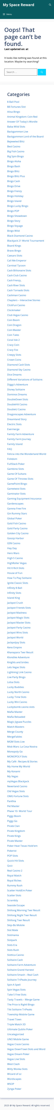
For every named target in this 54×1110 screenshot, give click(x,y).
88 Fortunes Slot (16, 106)
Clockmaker (14, 310)
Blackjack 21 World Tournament (25, 240)
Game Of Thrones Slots (20, 478)
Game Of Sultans (16, 473)
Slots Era (12, 945)
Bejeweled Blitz (15, 141)
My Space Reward (18, 4)
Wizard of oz (14, 1074)
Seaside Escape (16, 905)
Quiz (10, 865)
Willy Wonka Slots (17, 1069)
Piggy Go (12, 821)
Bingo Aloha (14, 161)
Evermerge (13, 429)
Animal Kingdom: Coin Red (22, 116)
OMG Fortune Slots (18, 796)
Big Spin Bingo (15, 156)
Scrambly (12, 900)
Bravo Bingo (14, 250)
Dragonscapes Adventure (21, 414)
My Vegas (12, 776)
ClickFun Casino (16, 305)
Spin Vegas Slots (16, 989)
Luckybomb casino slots (21, 707)
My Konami (13, 771)
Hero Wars (13, 553)
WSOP (10, 1083)
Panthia (11, 801)
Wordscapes (14, 1079)
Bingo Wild (13, 230)
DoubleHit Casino (17, 404)
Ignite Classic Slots (17, 583)
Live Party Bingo (16, 677)
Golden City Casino (18, 533)
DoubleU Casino (16, 409)
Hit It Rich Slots (15, 568)
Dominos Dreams (17, 394)
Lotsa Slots (13, 682)
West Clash (13, 1064)
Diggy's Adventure (17, 384)
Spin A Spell (14, 984)
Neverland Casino (17, 786)
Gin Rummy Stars (17, 513)
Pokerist (11, 850)
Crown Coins (14, 359)
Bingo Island (14, 201)
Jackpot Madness (17, 612)
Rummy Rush (14, 885)
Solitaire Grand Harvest (20, 969)
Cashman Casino (16, 295)
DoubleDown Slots (17, 399)
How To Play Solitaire (19, 578)
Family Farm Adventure (20, 434)
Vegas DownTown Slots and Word (26, 1049)
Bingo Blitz (13, 171)
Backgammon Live (17, 131)
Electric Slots (14, 424)
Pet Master (13, 806)
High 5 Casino (15, 558)
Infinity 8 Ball (14, 588)
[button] (50, 4)
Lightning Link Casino (19, 672)
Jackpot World (15, 637)
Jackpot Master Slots (18, 622)
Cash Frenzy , (14, 280)
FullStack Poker (16, 464)
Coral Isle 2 (13, 340)
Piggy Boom (14, 816)
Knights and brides (18, 662)
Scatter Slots (14, 895)
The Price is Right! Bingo (20, 1004)
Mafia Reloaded (16, 716)
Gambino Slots (15, 468)
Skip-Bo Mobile (16, 925)
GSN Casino (13, 543)
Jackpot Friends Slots (19, 607)
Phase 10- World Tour (19, 811)
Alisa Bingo (13, 111)
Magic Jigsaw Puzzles (19, 721)
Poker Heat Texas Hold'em (22, 845)
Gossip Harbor (15, 538)
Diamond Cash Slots (18, 364)
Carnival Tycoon (16, 265)
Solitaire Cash (15, 959)
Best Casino (13, 146)
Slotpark (12, 940)
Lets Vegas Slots (16, 667)
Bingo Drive (13, 186)
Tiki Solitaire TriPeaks (19, 1009)
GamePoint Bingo (17, 483)
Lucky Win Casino (17, 702)
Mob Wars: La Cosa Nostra (22, 746)
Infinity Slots (14, 592)
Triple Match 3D (16, 1024)
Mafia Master (14, 711)
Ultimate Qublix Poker (20, 1029)
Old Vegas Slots (16, 791)
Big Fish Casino (15, 151)
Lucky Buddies (15, 687)
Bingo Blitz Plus (16, 176)
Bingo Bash (13, 166)
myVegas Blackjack (18, 781)
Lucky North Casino (18, 692)
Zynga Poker (14, 1088)
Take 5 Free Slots (16, 994)
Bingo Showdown (17, 216)
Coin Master (14, 330)
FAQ (9, 449)
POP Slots (12, 855)
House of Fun (14, 573)
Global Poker (14, 518)
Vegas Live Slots (16, 1059)
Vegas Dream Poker (18, 1054)
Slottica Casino (15, 955)
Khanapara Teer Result (20, 652)
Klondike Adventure (18, 657)
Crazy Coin (13, 344)
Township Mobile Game (20, 1014)
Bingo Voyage (15, 225)
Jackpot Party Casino (19, 627)
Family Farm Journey (19, 439)
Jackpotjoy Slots (16, 642)
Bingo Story (13, 220)
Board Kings (14, 245)
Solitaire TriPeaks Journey (22, 979)
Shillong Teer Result (18, 920)
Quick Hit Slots (15, 860)
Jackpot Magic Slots (18, 617)
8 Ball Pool (13, 101)
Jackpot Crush (15, 602)
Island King (13, 597)
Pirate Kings (14, 835)
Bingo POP (13, 211)
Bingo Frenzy (14, 191)
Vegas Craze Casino (18, 1044)
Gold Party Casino (17, 528)
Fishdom (12, 459)
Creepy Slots (14, 354)
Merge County (15, 731)
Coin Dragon (14, 325)
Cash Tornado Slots (18, 290)
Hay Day (12, 548)
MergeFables (14, 736)
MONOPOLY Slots (17, 756)
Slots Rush (13, 950)
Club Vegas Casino (17, 315)
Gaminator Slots (16, 493)
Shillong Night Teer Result (22, 915)
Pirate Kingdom (16, 831)
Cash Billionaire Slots (19, 270)
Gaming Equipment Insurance (24, 498)
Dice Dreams (14, 374)
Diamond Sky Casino (19, 369)
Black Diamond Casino (20, 235)
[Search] (42, 72)
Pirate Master (15, 840)
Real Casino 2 (14, 870)
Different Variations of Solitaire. (25, 379)
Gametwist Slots (16, 488)
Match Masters (15, 726)
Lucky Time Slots (16, 697)
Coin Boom (13, 320)
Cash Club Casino (17, 275)
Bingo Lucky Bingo (17, 206)
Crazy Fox (12, 349)
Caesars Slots (14, 255)
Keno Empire (14, 647)
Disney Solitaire (16, 389)
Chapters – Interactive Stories (23, 300)
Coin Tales (13, 335)
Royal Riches (14, 880)
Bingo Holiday (15, 196)
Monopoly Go (15, 751)
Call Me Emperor (16, 260)
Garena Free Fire (16, 508)
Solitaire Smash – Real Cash (22, 974)
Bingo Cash (13, 181)
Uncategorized (15, 1034)
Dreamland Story (17, 419)
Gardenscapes (15, 503)
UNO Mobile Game (18, 1039)
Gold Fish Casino (16, 523)
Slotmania (13, 935)
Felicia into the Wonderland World (26, 454)
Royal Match (14, 875)
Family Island (15, 444)
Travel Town (14, 1019)
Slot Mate (12, 930)
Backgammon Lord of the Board (25, 136)
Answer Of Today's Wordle (22, 121)
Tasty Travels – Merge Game (23, 999)
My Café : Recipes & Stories (22, 761)
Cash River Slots (16, 285)
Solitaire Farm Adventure (21, 964)
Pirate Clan (13, 826)
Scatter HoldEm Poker (19, 890)
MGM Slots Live (16, 741)
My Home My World (18, 766)
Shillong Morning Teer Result (23, 910)
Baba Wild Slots (16, 126)
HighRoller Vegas (17, 563)
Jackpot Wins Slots (17, 632)
